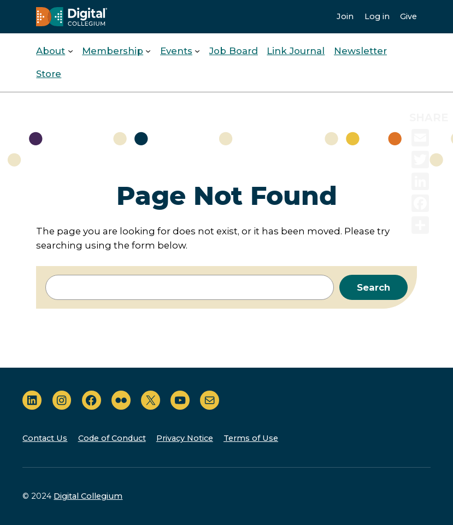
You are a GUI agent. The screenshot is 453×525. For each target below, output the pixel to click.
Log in (377, 16)
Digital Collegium (88, 496)
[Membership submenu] (148, 51)
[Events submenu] (197, 51)
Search (373, 287)
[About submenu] (70, 51)
